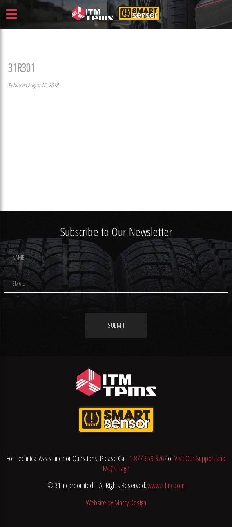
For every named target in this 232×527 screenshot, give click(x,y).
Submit (116, 325)
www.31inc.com (166, 485)
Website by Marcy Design (116, 502)
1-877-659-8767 (148, 458)
